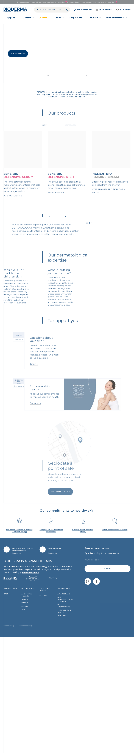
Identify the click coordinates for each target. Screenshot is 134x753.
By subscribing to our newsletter (102, 668)
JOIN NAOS (61, 730)
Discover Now (18, 53)
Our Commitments (115, 18)
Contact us (34, 478)
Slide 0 (55, 75)
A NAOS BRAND (63, 708)
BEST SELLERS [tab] (70, 129)
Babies (58, 18)
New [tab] (44, 129)
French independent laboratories (114, 644)
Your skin (94, 18)
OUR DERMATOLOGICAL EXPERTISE (65, 714)
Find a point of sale (60, 610)
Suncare (43, 18)
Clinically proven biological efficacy (82, 645)
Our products (75, 18)
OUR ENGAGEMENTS (63, 720)
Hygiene (11, 18)
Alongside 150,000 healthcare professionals (51, 645)
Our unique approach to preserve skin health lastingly (19, 645)
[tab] (53, 129)
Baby (23, 724)
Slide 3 (78, 75)
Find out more (35, 518)
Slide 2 (70, 75)
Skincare (27, 18)
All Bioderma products (26, 709)
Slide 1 (63, 75)
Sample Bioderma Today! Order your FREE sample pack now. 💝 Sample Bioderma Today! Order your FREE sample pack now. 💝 (67, 2)
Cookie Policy (9, 740)
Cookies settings (25, 740)
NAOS (6, 708)
